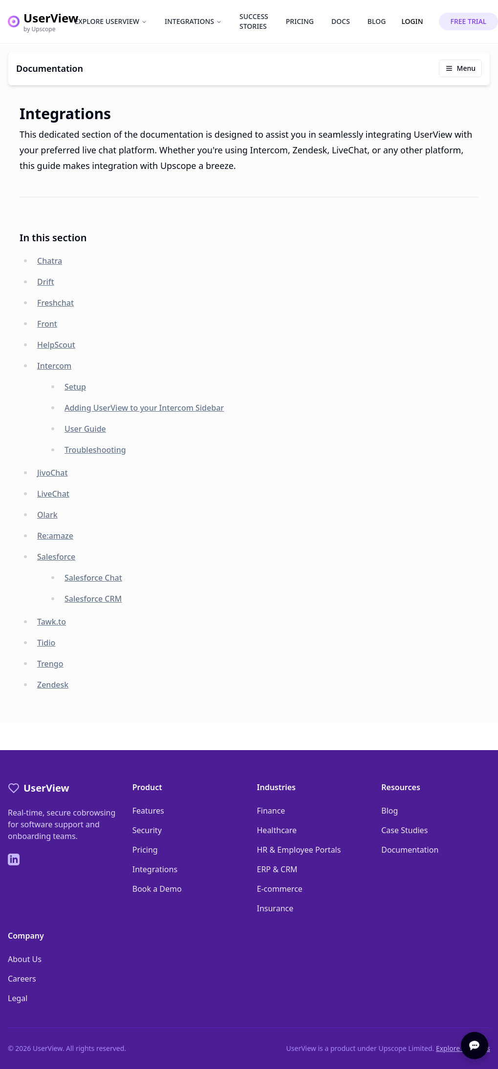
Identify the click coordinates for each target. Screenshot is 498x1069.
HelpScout (56, 344)
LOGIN (412, 21)
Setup (75, 386)
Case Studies (404, 830)
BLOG (377, 21)
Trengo (50, 663)
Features (148, 810)
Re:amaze (55, 535)
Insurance (275, 908)
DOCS (340, 21)
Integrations (154, 869)
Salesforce (56, 556)
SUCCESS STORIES (253, 21)
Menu (460, 68)
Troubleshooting (95, 449)
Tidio (46, 642)
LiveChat (53, 493)
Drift (45, 281)
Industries (276, 787)
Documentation (409, 849)
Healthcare (277, 830)
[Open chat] (474, 1045)
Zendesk (52, 684)
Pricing (145, 849)
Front (47, 323)
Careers (22, 978)
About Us (25, 959)
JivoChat (52, 472)
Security (147, 830)
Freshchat (55, 302)
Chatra (49, 260)
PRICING (300, 21)
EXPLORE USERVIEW (110, 21)
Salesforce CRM (93, 598)
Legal (17, 998)
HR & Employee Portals (299, 849)
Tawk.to (51, 621)
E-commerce (280, 888)
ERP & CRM (277, 869)
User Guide (85, 428)
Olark (47, 514)
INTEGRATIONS (193, 21)
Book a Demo (157, 888)
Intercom (54, 365)
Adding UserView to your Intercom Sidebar (144, 407)
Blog (389, 810)
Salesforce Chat (93, 577)
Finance (271, 810)
